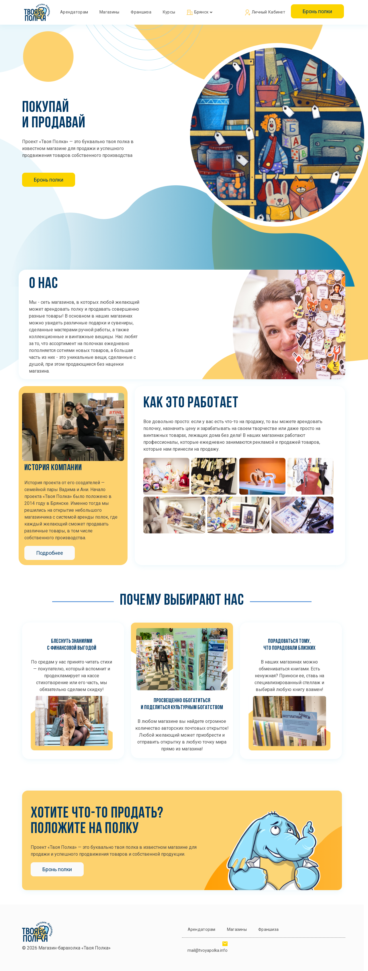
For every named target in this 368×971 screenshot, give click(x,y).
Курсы (169, 12)
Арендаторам (74, 12)
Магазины (109, 12)
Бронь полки (317, 11)
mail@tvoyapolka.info (207, 950)
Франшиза (141, 12)
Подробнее (49, 553)
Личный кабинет (265, 12)
